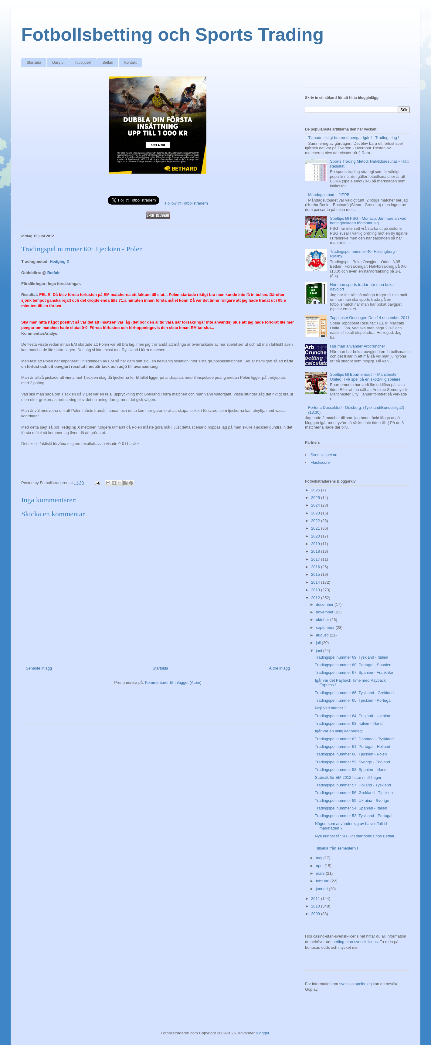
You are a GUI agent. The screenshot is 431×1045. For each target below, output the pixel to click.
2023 (316, 513)
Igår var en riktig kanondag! (339, 731)
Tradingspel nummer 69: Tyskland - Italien (351, 657)
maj (320, 858)
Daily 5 (57, 62)
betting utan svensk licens (355, 941)
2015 (316, 574)
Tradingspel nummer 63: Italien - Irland (348, 723)
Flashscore (320, 462)
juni (319, 650)
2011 (316, 898)
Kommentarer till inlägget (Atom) (173, 682)
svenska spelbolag (355, 984)
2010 (316, 906)
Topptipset (83, 62)
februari (323, 881)
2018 (316, 551)
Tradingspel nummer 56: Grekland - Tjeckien (354, 792)
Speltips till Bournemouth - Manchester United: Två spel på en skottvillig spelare (365, 377)
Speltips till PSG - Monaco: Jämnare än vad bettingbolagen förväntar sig (368, 221)
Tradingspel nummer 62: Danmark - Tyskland (354, 739)
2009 (316, 913)
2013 (316, 590)
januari (322, 889)
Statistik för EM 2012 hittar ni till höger (348, 777)
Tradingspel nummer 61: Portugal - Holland (352, 746)
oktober (323, 619)
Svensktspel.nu (324, 455)
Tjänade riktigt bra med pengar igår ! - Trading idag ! (353, 137)
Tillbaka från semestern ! (336, 848)
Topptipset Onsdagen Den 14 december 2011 (369, 317)
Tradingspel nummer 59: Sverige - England (352, 762)
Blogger (262, 1033)
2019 (316, 543)
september (326, 627)
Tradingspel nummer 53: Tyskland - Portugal (353, 815)
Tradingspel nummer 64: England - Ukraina (352, 716)
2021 (316, 528)
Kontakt (130, 62)
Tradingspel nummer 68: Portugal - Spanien (353, 665)
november (325, 612)
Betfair (108, 62)
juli (319, 642)
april (320, 865)
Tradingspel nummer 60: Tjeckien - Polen (351, 754)
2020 (316, 536)
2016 (316, 567)
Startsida (34, 62)
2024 (316, 505)
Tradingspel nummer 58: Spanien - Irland (350, 769)
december (325, 604)
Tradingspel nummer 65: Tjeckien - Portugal (353, 700)
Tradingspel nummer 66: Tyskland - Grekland (354, 692)
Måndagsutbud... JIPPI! (328, 194)
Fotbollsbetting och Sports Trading (172, 34)
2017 (316, 559)
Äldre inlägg (279, 668)
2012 (316, 597)
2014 (316, 582)
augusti (323, 635)
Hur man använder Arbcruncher (357, 346)
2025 (316, 497)
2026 (316, 490)
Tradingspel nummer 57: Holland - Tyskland (353, 785)
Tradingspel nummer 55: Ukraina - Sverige (352, 800)
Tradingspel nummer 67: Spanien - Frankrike (354, 672)
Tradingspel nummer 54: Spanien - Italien (351, 808)
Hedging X (59, 261)
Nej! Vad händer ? (330, 708)
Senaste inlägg (39, 668)
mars (321, 873)
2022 (316, 520)
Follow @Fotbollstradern (186, 203)
